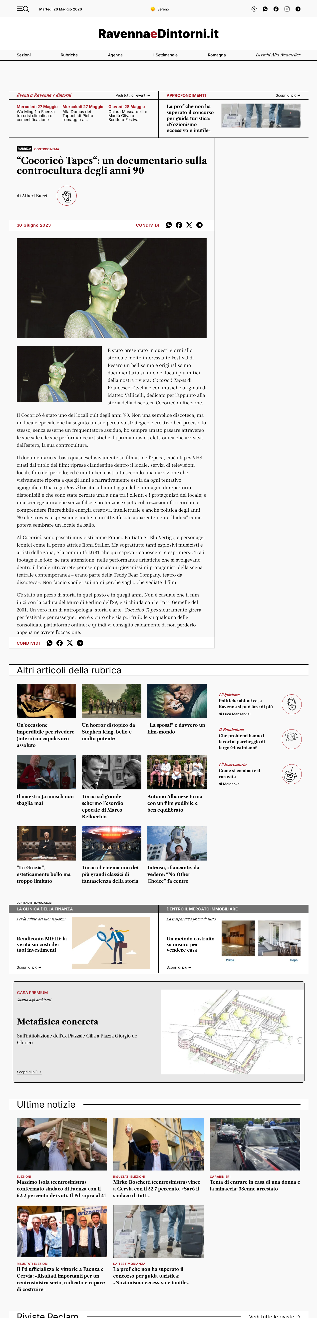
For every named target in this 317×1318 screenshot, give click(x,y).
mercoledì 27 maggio (37, 106)
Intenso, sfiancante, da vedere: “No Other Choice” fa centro (173, 874)
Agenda (115, 54)
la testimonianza (129, 1264)
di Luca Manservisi (235, 714)
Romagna (217, 54)
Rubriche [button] (69, 54)
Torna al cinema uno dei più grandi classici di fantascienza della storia (110, 874)
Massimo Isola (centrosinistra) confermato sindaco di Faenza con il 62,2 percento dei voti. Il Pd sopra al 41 (61, 1188)
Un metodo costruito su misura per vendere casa (191, 944)
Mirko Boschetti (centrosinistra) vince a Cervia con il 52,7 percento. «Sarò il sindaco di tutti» (156, 1188)
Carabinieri (220, 1176)
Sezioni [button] (24, 54)
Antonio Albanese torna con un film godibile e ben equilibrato (174, 803)
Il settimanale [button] (165, 54)
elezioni (24, 1176)
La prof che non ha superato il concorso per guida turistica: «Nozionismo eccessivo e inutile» (190, 118)
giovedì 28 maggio (126, 106)
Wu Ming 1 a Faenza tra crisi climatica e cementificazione (36, 116)
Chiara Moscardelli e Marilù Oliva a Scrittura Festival (127, 116)
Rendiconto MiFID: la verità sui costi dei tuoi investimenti (42, 944)
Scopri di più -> (288, 95)
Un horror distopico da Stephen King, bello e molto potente (108, 732)
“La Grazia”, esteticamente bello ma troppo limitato (44, 874)
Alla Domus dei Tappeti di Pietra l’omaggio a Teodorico (77, 116)
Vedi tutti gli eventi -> (133, 95)
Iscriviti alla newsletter (278, 54)
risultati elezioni (129, 1176)
